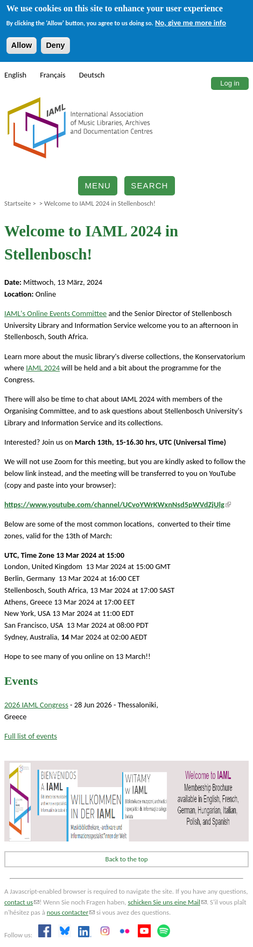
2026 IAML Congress (36, 705)
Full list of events (30, 736)
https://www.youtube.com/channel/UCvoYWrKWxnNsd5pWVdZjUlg (117, 504)
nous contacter (71, 912)
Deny (55, 45)
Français (53, 75)
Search (149, 185)
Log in (229, 83)
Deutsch (92, 75)
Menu (98, 185)
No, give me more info (190, 22)
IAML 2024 (43, 368)
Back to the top (127, 859)
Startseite (17, 203)
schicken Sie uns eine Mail (167, 902)
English (15, 75)
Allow (21, 45)
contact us (21, 902)
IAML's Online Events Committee (55, 313)
